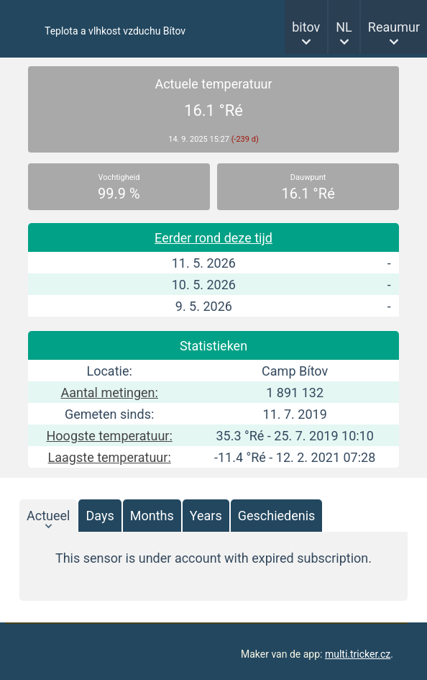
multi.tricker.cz (357, 654)
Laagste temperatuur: (109, 457)
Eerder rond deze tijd (213, 237)
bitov (306, 27)
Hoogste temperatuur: (110, 435)
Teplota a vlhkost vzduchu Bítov (115, 31)
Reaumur (394, 27)
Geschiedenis (277, 515)
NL (344, 27)
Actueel (48, 515)
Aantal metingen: (108, 392)
